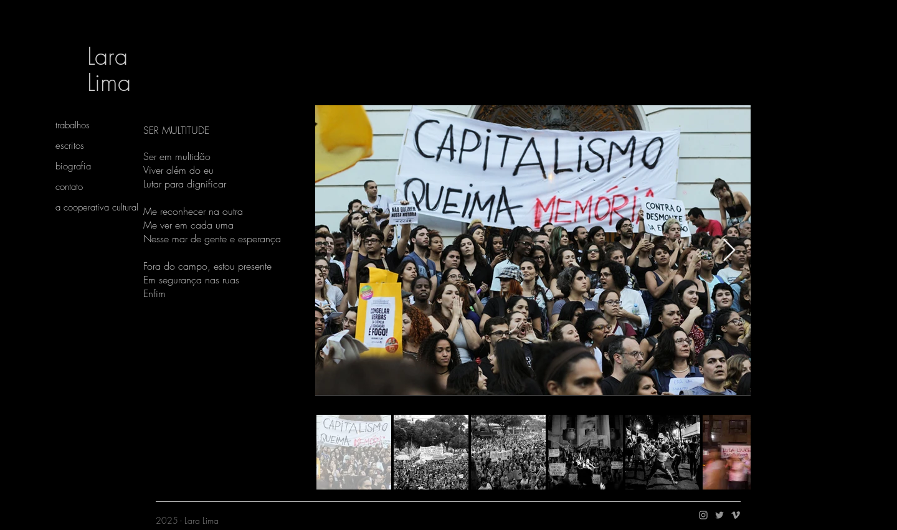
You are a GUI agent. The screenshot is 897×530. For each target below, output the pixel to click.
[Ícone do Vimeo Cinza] (735, 515)
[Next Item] (729, 251)
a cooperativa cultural (96, 207)
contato (69, 187)
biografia (73, 166)
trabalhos (72, 125)
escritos (69, 146)
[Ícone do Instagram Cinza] (703, 515)
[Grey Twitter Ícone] (719, 515)
